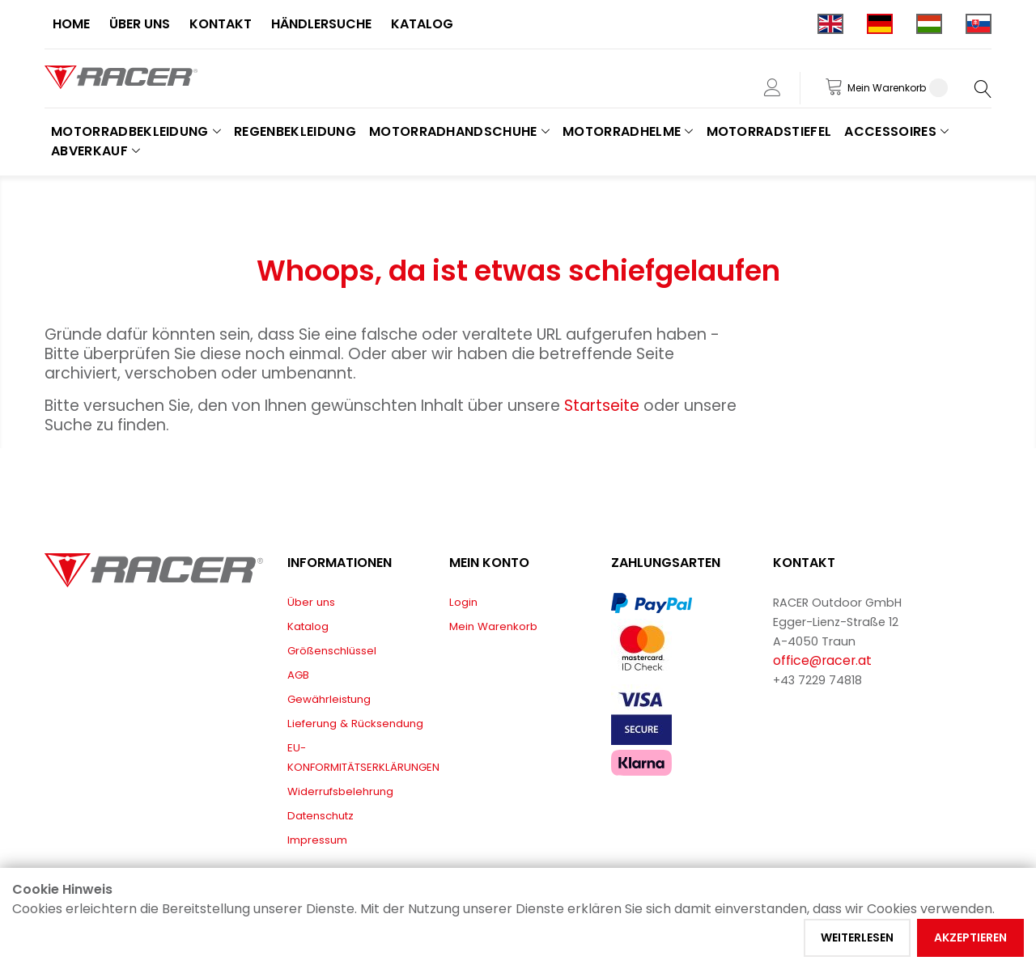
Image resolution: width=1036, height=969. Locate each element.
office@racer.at (822, 660)
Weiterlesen (857, 937)
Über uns (311, 602)
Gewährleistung (329, 699)
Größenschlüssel (331, 650)
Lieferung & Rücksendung (355, 723)
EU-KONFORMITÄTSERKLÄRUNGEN (363, 757)
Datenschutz (320, 815)
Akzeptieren (970, 937)
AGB (298, 675)
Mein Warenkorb (493, 626)
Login (463, 602)
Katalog (308, 626)
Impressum (317, 840)
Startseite (603, 406)
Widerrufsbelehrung (340, 791)
